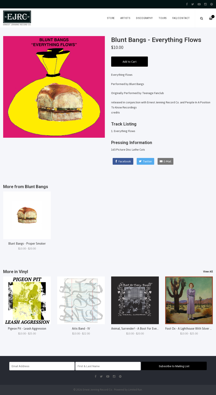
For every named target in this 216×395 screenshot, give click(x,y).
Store (111, 18)
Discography (144, 18)
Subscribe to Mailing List (174, 366)
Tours (163, 18)
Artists (125, 18)
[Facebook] (123, 161)
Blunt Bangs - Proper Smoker (27, 243)
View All (208, 271)
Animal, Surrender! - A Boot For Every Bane (139, 328)
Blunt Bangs (36, 186)
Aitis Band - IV (81, 328)
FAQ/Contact (181, 18)
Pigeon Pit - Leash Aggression (27, 328)
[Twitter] (145, 161)
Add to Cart (129, 61)
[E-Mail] (165, 161)
